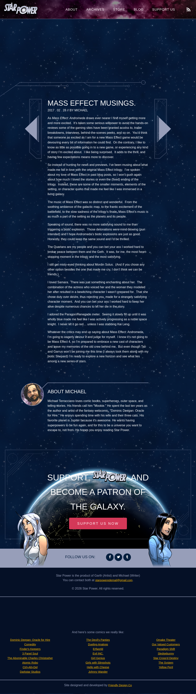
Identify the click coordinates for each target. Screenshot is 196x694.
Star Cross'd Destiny (166, 658)
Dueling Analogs (98, 645)
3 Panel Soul (30, 654)
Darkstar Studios (30, 672)
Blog (138, 9)
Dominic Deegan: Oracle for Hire (30, 640)
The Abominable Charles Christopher (30, 658)
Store (119, 9)
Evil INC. (98, 654)
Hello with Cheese (98, 667)
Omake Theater (165, 640)
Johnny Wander (97, 672)
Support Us (163, 9)
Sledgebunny (166, 654)
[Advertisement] (98, 49)
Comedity (30, 645)
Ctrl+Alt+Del (30, 667)
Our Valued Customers (166, 645)
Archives (95, 9)
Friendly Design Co (120, 685)
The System (166, 663)
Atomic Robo (30, 663)
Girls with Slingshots (98, 663)
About (71, 9)
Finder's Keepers (30, 649)
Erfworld (98, 649)
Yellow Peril (166, 667)
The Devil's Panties (98, 640)
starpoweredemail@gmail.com (113, 580)
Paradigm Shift (166, 649)
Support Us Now (98, 524)
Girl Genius (98, 658)
